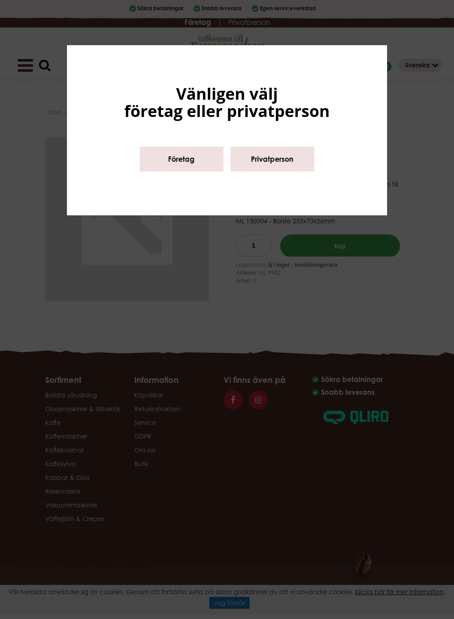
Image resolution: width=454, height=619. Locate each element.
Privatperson (272, 159)
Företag (181, 159)
